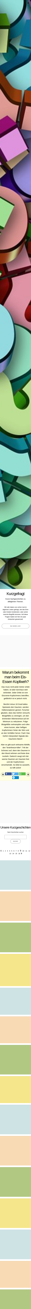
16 (19, 853)
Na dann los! (15, 626)
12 (29, 851)
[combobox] (15, 837)
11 (26, 851)
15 (16, 853)
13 (10, 853)
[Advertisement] (15, 651)
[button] (8, 773)
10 (23, 851)
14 (13, 853)
